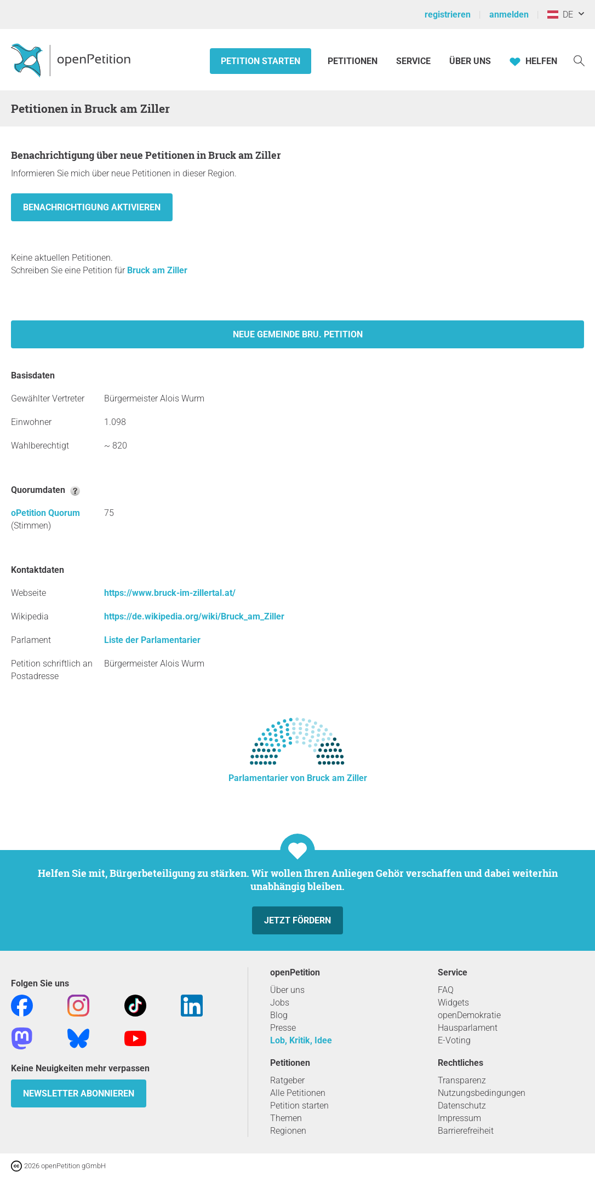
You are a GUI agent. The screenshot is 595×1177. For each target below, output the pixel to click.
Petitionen (354, 61)
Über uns (287, 990)
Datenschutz (462, 1105)
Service (413, 61)
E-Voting (454, 1040)
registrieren (448, 14)
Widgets (453, 1002)
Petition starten (260, 61)
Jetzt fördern (297, 920)
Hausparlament (467, 1028)
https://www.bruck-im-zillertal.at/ (170, 593)
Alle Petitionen (297, 1093)
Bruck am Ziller (157, 270)
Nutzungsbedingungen (481, 1093)
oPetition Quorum (45, 513)
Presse (283, 1028)
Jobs (279, 1002)
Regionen (288, 1131)
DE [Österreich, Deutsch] (560, 14)
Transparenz (462, 1080)
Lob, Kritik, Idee (301, 1040)
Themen (286, 1118)
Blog (279, 1015)
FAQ (446, 990)
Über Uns (470, 61)
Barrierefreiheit (466, 1131)
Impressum (459, 1118)
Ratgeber (287, 1080)
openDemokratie (469, 1015)
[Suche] (579, 60)
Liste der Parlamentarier (152, 640)
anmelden (509, 14)
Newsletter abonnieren (78, 1093)
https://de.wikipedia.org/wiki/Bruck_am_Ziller (194, 616)
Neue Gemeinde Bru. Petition (298, 334)
